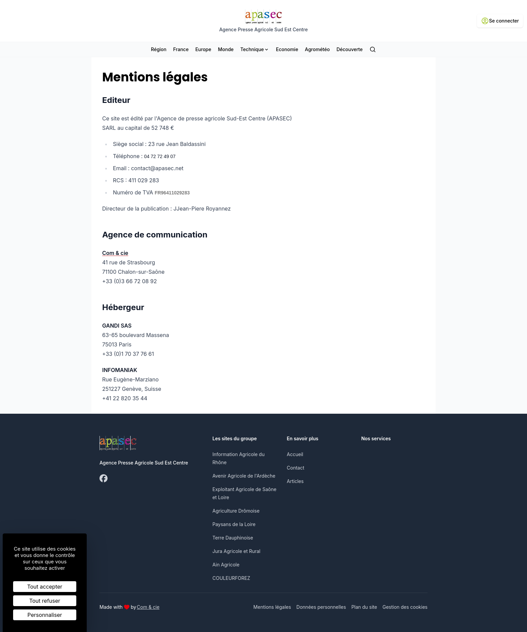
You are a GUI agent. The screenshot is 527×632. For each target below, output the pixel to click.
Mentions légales (272, 607)
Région (158, 49)
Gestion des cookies (405, 607)
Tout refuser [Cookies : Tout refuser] (44, 600)
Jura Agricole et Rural (236, 551)
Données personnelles (321, 607)
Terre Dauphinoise (232, 538)
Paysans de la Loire (233, 524)
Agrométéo (317, 49)
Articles (295, 481)
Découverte (349, 49)
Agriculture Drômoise (235, 511)
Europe (203, 49)
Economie (287, 49)
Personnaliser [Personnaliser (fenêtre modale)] (45, 614)
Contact (295, 468)
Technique (254, 49)
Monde (226, 49)
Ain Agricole (225, 564)
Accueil (295, 454)
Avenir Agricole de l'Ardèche (243, 476)
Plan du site (364, 607)
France (181, 49)
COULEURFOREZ (231, 578)
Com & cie (148, 607)
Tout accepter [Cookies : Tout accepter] (45, 586)
